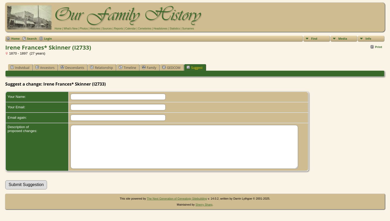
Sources (107, 28)
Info (368, 38)
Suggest (195, 67)
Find (314, 38)
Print (378, 47)
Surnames (188, 28)
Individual (20, 67)
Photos (84, 28)
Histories (95, 28)
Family (149, 67)
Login (48, 38)
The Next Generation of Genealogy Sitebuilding (177, 206)
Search (32, 38)
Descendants (72, 67)
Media (342, 38)
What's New (71, 28)
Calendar (130, 28)
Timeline (127, 67)
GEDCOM (171, 67)
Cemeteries (144, 28)
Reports (118, 28)
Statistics (175, 28)
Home (58, 28)
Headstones (160, 28)
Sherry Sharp (203, 212)
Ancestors (45, 67)
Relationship (101, 67)
